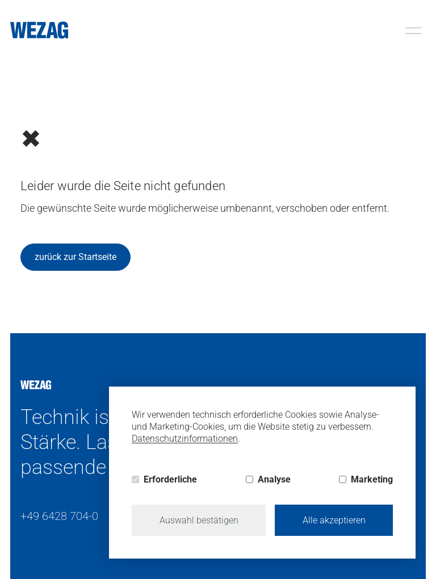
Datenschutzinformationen (185, 438)
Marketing (372, 479)
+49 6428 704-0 (59, 516)
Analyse (274, 479)
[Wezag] (39, 30)
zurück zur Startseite (75, 256)
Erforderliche (170, 479)
